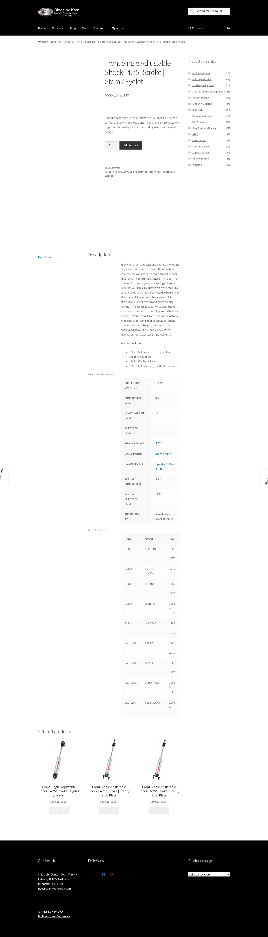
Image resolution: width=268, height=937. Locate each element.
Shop (72, 28)
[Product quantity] (111, 145)
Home (42, 28)
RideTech (56, 41)
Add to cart (131, 145)
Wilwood (197, 164)
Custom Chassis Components (209, 91)
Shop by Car (199, 140)
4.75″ (158, 443)
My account (119, 28)
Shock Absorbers (86, 41)
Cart (85, 28)
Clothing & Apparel (203, 85)
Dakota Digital (200, 97)
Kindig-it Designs (202, 103)
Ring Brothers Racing (204, 128)
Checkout (100, 28)
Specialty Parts (201, 146)
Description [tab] (45, 257)
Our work (57, 28)
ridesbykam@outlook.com (54, 888)
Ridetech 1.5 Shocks (109, 41)
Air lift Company (201, 73)
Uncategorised (200, 158)
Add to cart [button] (59, 810)
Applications (203, 116)
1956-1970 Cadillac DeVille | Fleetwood (139, 171)
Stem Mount (163, 454)
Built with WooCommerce (54, 916)
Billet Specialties (202, 79)
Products (69, 41)
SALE (195, 134)
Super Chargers (201, 152)
